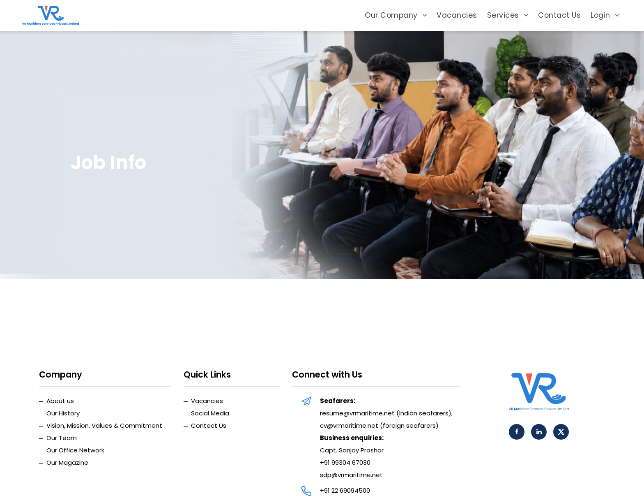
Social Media (210, 413)
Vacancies (457, 15)
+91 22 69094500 (345, 490)
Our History (63, 413)
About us (60, 400)
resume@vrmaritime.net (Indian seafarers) (385, 413)
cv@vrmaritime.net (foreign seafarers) (379, 425)
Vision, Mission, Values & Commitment (104, 425)
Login (605, 15)
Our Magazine (67, 462)
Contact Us (559, 15)
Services (508, 15)
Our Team (61, 437)
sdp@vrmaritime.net (351, 475)
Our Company (396, 15)
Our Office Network (75, 450)
